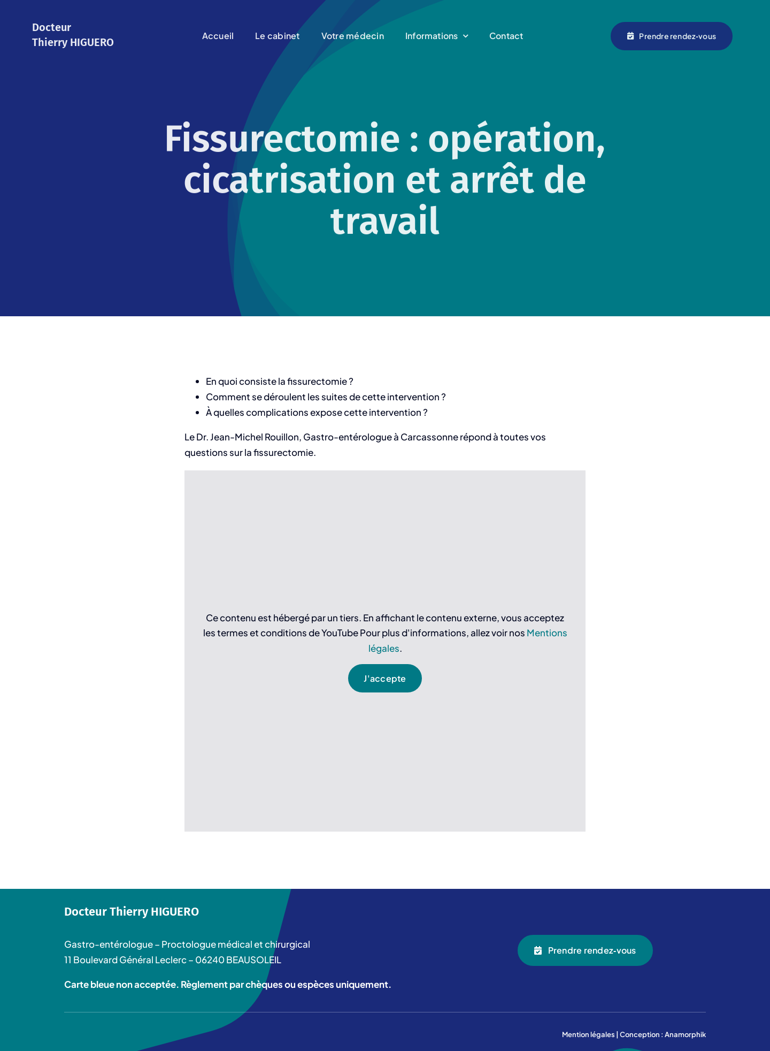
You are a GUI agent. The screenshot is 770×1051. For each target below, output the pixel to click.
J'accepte (385, 679)
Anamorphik (685, 1034)
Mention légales (588, 1034)
